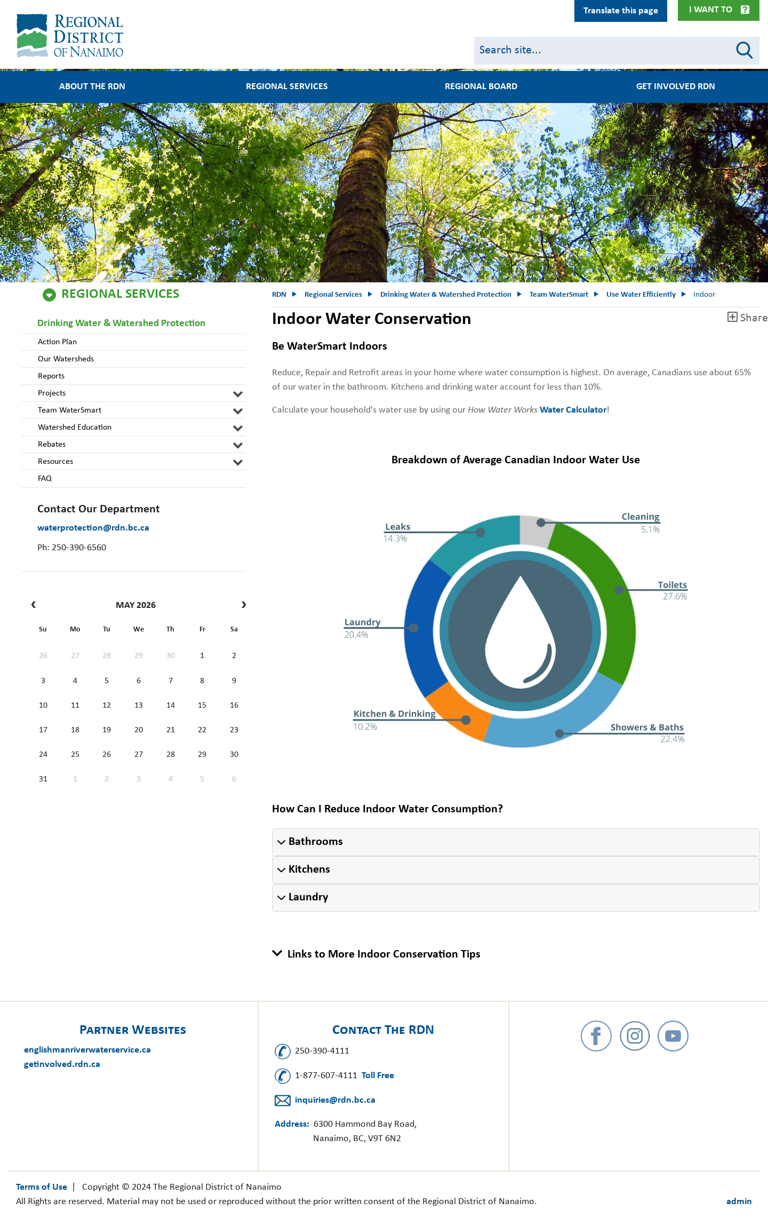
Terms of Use (41, 1187)
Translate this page (620, 11)
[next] (241, 606)
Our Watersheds (65, 359)
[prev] (36, 606)
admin (739, 1202)
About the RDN (92, 87)
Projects (51, 393)
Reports (50, 376)
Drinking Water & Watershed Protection (121, 324)
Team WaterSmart (69, 410)
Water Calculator (573, 410)
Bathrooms (316, 842)
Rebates (51, 444)
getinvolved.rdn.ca (62, 1064)
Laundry (308, 897)
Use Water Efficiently (641, 295)
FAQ (44, 478)
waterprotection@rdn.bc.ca (93, 528)
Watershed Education (74, 427)
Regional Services (287, 87)
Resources (55, 461)
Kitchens (309, 870)
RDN (279, 295)
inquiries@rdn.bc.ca (335, 1100)
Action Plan (56, 342)
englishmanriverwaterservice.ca (87, 1050)
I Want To (710, 10)
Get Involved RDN (675, 87)
